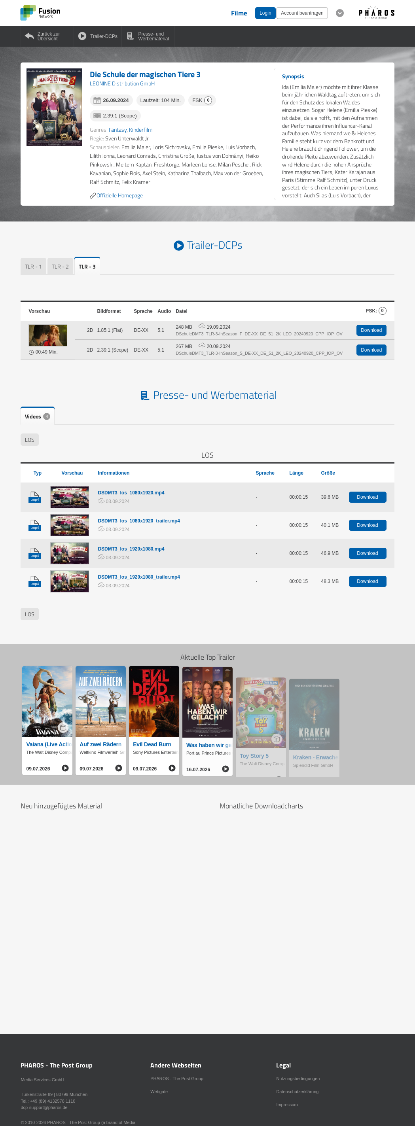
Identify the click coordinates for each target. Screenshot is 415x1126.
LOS (29, 439)
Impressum (287, 1104)
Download (371, 330)
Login (265, 13)
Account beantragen (302, 13)
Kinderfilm (141, 129)
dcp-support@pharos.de (44, 1107)
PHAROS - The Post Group (176, 1078)
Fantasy (118, 129)
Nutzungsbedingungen (298, 1078)
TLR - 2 (60, 266)
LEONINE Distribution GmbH (122, 83)
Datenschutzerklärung (297, 1091)
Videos (37, 416)
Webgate (159, 1091)
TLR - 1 (33, 266)
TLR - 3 (87, 266)
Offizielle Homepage (116, 195)
